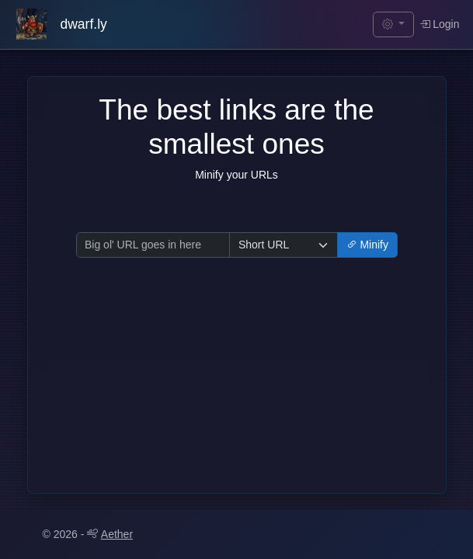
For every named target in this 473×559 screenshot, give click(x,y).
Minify (367, 244)
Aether (110, 534)
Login (439, 24)
